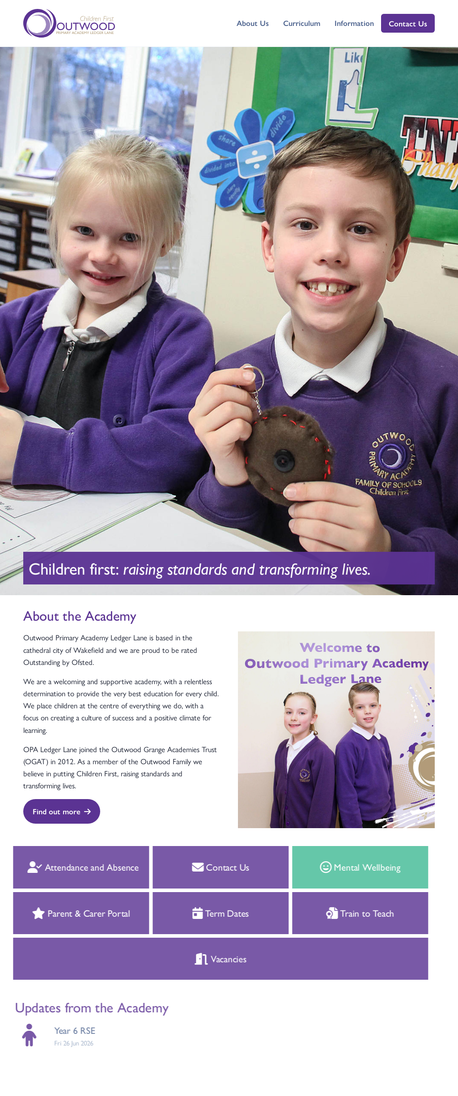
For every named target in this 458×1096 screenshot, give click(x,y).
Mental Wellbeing (351, 866)
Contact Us (408, 23)
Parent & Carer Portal (72, 912)
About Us (253, 22)
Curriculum (301, 22)
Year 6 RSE (65, 1030)
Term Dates (211, 912)
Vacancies (212, 958)
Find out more (62, 811)
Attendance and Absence (74, 866)
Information (354, 22)
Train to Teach (351, 912)
